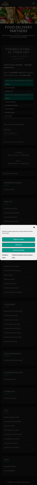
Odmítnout (18, 245)
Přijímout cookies (18, 239)
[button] (34, 227)
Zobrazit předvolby (18, 250)
